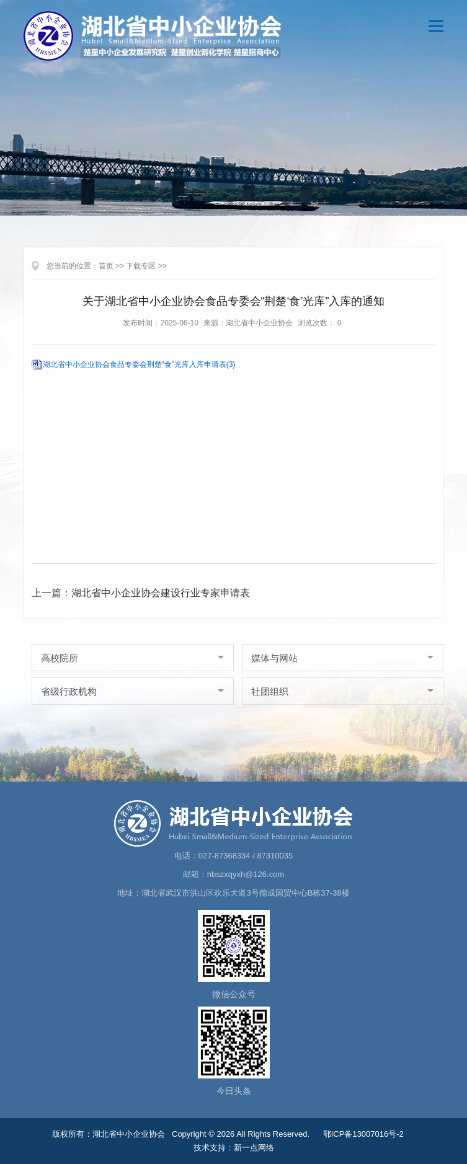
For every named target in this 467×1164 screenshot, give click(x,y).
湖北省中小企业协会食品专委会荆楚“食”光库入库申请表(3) (139, 364)
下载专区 (141, 266)
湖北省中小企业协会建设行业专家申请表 (160, 593)
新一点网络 (254, 1147)
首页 (106, 266)
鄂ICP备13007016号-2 (363, 1134)
